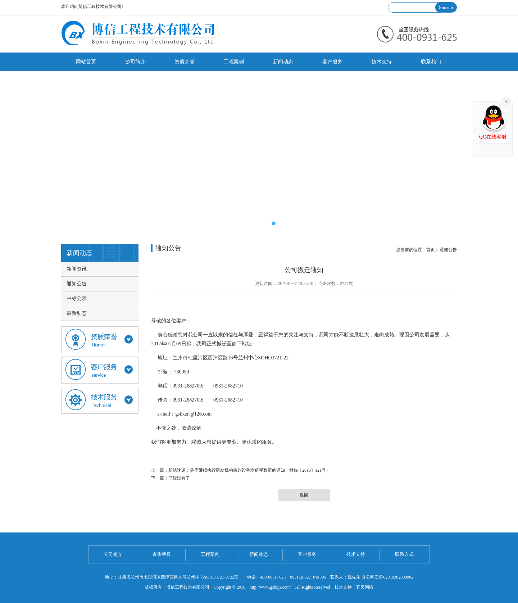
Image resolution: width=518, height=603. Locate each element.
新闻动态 (283, 61)
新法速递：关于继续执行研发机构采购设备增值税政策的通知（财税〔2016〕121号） (249, 470)
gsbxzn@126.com (193, 414)
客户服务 (332, 61)
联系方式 (404, 554)
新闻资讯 (77, 269)
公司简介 (135, 61)
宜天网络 (364, 587)
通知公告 (77, 283)
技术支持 (382, 61)
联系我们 (431, 61)
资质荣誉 (184, 61)
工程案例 (234, 61)
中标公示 (77, 298)
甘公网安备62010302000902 (387, 577)
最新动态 (77, 313)
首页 (430, 249)
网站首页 (86, 61)
